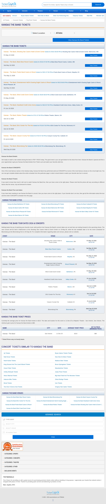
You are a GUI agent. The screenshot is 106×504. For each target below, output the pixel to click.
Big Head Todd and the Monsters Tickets (67, 375)
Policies (62, 497)
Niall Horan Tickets (9, 357)
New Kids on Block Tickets (63, 357)
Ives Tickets (58, 383)
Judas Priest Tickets (61, 372)
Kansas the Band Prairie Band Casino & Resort (18, 404)
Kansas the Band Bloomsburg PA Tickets (52, 204)
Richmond (70, 294)
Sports (9, 11)
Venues (55, 11)
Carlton (69, 249)
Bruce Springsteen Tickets (63, 364)
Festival (71, 11)
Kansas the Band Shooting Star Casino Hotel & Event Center (87, 404)
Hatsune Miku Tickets (10, 379)
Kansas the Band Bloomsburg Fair (52, 397)
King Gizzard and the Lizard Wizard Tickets (17, 364)
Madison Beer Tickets (61, 360)
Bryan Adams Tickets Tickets (63, 353)
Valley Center (70, 279)
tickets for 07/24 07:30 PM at (35, 136)
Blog (86, 11)
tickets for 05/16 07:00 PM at (39, 62)
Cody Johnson (19, 15)
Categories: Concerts (12, 458)
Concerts (24, 11)
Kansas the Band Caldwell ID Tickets (87, 204)
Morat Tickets (8, 383)
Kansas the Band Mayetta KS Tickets (87, 208)
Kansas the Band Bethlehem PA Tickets (18, 204)
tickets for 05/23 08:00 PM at (52, 83)
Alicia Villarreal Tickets (10, 375)
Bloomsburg (69, 309)
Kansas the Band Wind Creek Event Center (18, 408)
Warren (69, 287)
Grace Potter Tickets (10, 368)
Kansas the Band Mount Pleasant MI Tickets (18, 211)
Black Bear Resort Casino (53, 249)
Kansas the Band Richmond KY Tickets (52, 211)
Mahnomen (69, 241)
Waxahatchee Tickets (61, 368)
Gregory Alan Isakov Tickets (63, 387)
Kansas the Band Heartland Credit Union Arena (87, 401)
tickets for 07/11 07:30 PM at (33, 115)
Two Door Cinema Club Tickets (13, 387)
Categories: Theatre (11, 462)
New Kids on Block (49, 15)
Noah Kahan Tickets (10, 360)
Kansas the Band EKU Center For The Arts (18, 401)
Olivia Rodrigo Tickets (61, 379)
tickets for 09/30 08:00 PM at (35, 146)
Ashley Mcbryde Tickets (11, 372)
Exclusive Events (10, 471)
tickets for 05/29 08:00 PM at (40, 95)
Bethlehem (70, 272)
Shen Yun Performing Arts (67, 15)
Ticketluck (20, 4)
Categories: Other (10, 467)
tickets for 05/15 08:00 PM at (51, 51)
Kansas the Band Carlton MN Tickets (18, 208)
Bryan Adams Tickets (34, 15)
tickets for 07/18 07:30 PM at (39, 125)
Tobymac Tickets (84, 15)
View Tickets (93, 55)
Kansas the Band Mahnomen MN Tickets (52, 208)
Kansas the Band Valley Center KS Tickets (87, 211)
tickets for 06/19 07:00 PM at (43, 105)
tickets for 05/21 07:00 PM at (41, 72)
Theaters (40, 11)
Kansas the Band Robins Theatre (52, 404)
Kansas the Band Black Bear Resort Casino (18, 397)
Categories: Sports (11, 454)
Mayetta (69, 256)
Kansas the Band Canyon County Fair (86, 397)
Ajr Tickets (7, 353)
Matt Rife (96, 15)
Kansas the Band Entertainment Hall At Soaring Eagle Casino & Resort (53, 401)
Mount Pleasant (70, 264)
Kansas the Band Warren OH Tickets (18, 215)
